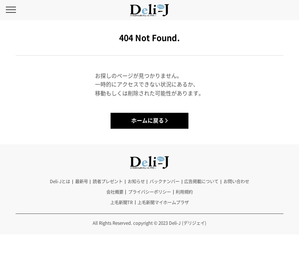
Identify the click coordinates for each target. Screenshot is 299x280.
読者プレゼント (108, 181)
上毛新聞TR (121, 202)
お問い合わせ (236, 181)
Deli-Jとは (60, 181)
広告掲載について (201, 181)
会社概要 (114, 192)
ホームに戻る (147, 120)
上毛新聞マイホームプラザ (163, 202)
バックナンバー (164, 181)
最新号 (81, 181)
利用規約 (184, 192)
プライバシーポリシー (149, 192)
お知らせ (136, 181)
